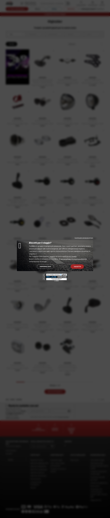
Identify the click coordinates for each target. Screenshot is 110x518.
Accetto (77, 266)
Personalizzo (45, 266)
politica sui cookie (69, 256)
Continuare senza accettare (84, 238)
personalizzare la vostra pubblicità (74, 259)
